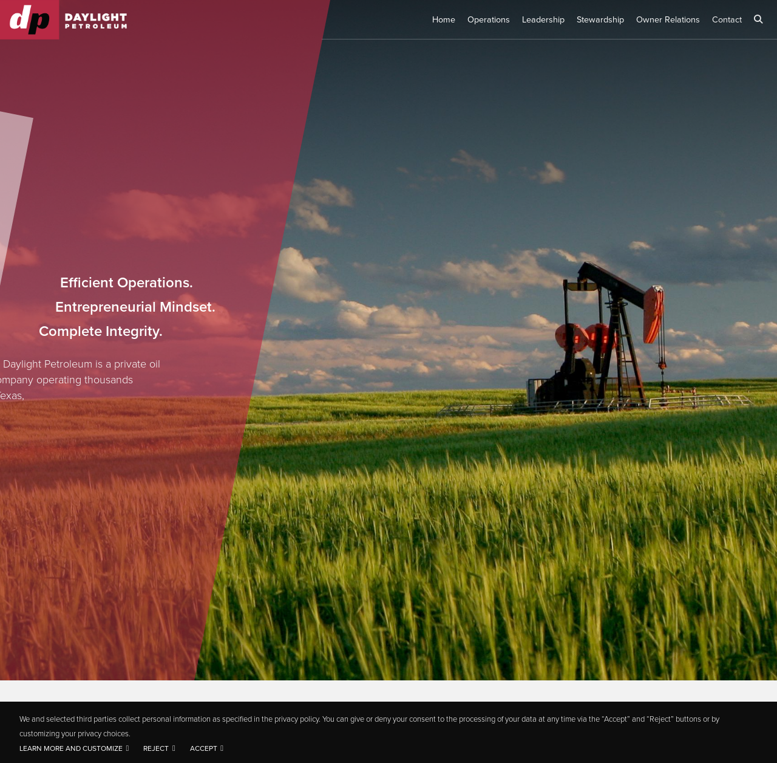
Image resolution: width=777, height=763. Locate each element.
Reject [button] (156, 748)
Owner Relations (668, 19)
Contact (727, 19)
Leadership (543, 19)
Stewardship (600, 19)
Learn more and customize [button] (71, 748)
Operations (488, 19)
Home (443, 19)
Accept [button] (203, 748)
